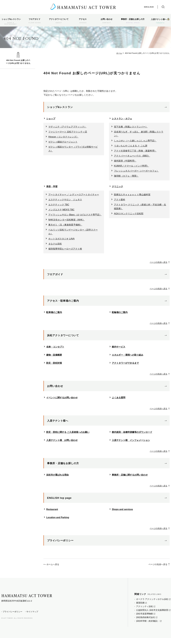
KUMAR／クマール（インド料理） (131, 166)
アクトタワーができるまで (125, 363)
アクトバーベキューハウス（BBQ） (132, 156)
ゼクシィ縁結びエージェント (63, 142)
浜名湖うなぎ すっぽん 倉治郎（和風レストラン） (138, 134)
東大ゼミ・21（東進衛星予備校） (65, 225)
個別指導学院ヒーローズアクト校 (65, 249)
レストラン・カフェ (122, 118)
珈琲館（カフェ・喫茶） (126, 176)
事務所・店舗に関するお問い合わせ (130, 475)
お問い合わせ (55, 386)
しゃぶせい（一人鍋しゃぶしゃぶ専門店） (135, 140)
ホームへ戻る (53, 564)
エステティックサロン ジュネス (65, 199)
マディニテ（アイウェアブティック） (67, 127)
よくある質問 (118, 397)
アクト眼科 (119, 199)
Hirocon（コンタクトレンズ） (63, 137)
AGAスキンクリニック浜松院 (128, 213)
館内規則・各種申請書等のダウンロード (132, 432)
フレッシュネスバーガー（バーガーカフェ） (136, 171)
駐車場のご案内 (54, 312)
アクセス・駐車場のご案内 (63, 300)
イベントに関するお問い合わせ (62, 397)
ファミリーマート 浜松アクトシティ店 (67, 132)
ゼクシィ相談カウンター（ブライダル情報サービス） (73, 149)
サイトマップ (32, 611)
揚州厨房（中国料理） (125, 161)
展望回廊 (140, 603)
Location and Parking (57, 517)
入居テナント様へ (57, 420)
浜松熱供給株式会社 (145, 617)
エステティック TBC (58, 204)
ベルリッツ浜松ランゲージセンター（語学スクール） (73, 232)
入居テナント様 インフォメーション (131, 440)
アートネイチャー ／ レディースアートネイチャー (73, 194)
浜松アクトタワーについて (63, 335)
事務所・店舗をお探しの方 (63, 463)
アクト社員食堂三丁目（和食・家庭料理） (135, 151)
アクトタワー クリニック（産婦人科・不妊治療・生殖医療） (140, 206)
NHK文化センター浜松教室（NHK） (66, 220)
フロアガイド (55, 274)
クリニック (117, 186)
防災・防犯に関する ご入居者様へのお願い (67, 432)
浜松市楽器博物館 (144, 613)
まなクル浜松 (55, 244)
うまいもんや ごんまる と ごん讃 (130, 146)
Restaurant (52, 509)
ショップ (50, 118)
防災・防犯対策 (54, 363)
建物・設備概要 (54, 355)
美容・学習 (51, 186)
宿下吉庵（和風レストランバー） (131, 127)
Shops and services (122, 509)
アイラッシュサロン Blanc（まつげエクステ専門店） (75, 215)
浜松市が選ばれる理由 (57, 475)
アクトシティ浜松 (144, 606)
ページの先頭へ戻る (157, 262)
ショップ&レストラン (60, 107)
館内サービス (118, 347)
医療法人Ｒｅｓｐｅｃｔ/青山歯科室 (132, 194)
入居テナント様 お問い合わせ (62, 440)
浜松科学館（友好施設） (147, 621)
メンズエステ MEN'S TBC (61, 209)
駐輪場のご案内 (120, 312)
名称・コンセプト (55, 347)
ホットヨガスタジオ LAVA (61, 239)
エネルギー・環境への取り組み (127, 355)
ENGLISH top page (59, 498)
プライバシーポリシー (60, 540)
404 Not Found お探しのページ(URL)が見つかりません (18, 61)
